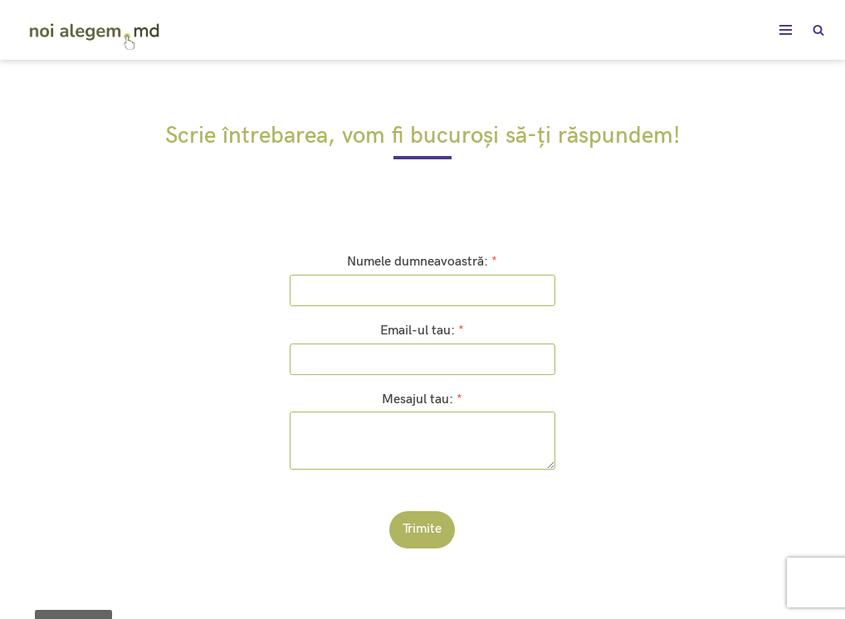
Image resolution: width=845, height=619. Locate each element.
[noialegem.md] (95, 33)
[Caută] (818, 30)
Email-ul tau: (422, 331)
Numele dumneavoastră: (422, 262)
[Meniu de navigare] (785, 30)
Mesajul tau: (422, 399)
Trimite (422, 529)
